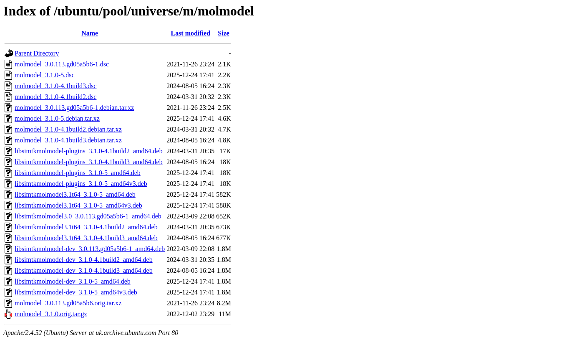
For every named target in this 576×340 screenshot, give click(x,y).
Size (223, 33)
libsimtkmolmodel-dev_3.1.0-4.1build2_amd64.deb (84, 259)
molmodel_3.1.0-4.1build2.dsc (55, 96)
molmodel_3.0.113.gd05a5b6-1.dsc (62, 64)
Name (89, 33)
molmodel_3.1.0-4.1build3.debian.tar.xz (68, 140)
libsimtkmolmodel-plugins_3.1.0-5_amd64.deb (78, 172)
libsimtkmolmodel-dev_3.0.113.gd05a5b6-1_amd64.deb (90, 248)
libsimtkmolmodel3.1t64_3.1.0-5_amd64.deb (75, 194)
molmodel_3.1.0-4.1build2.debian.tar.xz (68, 129)
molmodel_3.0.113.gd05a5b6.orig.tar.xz (68, 303)
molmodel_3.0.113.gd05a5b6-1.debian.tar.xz (74, 107)
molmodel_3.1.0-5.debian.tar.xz (57, 118)
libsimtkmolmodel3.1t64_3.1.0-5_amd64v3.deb (78, 205)
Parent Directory (37, 53)
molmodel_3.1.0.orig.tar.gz (51, 313)
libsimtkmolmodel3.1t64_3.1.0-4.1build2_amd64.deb (86, 227)
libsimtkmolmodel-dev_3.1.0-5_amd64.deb (73, 281)
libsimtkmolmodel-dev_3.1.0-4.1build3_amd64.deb (84, 270)
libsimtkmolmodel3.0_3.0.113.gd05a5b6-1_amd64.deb (88, 216)
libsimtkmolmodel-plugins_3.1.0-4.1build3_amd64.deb (89, 161)
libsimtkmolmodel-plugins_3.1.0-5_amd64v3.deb (81, 183)
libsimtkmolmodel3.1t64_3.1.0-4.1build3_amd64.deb (86, 237)
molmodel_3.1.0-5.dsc (45, 75)
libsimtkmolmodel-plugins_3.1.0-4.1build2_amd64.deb (89, 151)
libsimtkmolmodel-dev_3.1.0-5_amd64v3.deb (76, 292)
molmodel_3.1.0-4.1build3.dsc (55, 85)
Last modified (190, 33)
